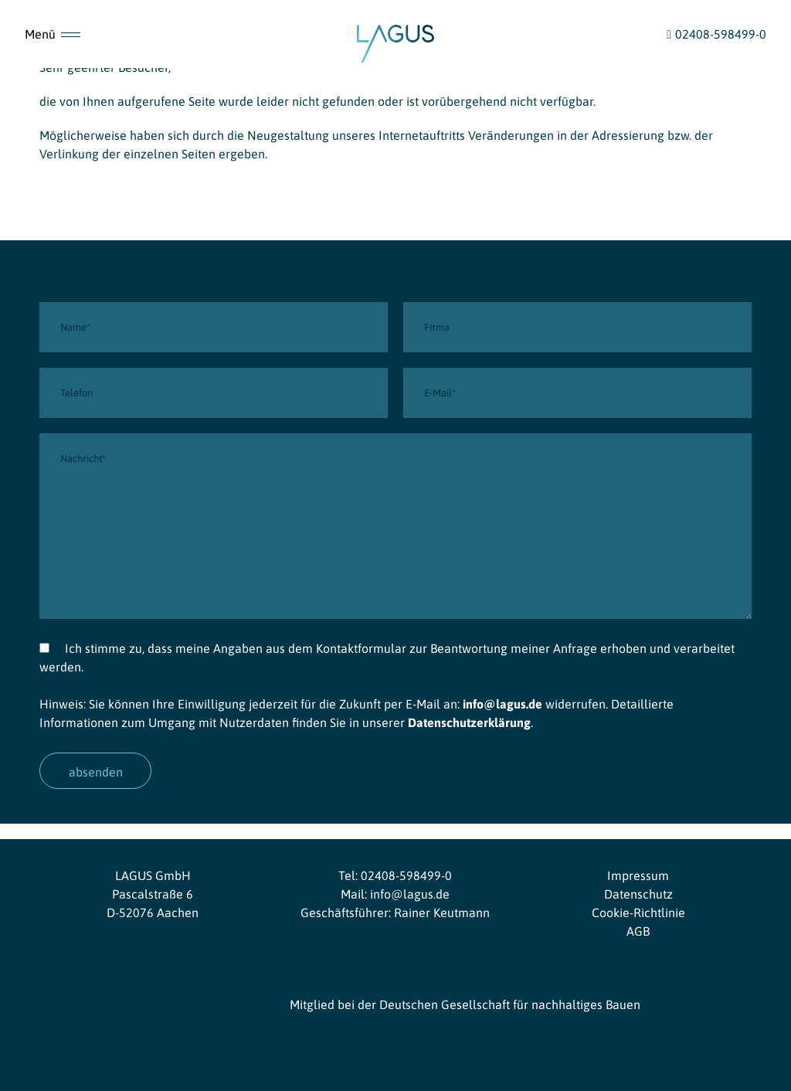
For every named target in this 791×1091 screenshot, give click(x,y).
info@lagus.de (502, 704)
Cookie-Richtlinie (638, 912)
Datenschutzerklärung (469, 722)
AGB (638, 931)
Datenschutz (638, 894)
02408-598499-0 (406, 875)
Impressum (638, 875)
